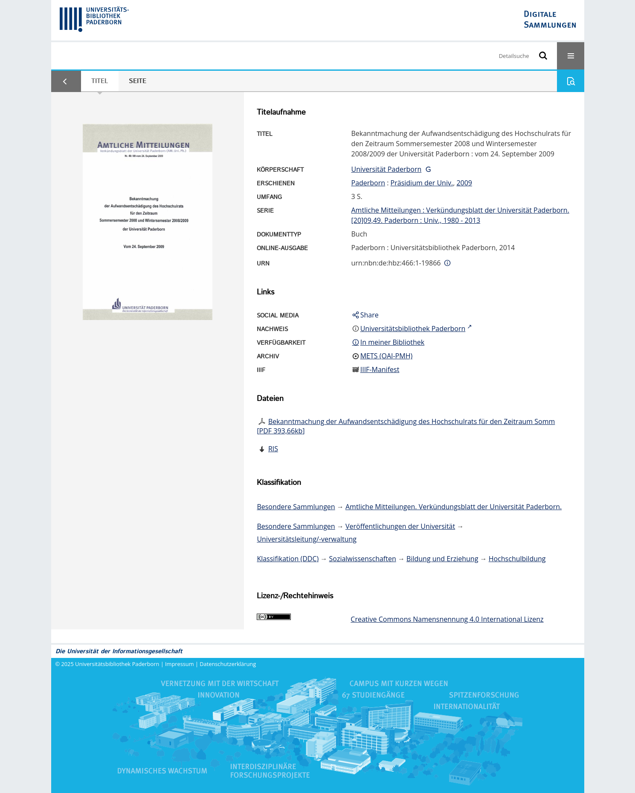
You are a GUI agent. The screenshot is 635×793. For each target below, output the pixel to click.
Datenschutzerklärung (228, 664)
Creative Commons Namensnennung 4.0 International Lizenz (447, 619)
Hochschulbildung (517, 558)
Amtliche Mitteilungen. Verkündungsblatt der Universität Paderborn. (453, 506)
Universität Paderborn (386, 169)
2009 (464, 182)
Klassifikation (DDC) (288, 558)
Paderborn (368, 182)
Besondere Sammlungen (296, 506)
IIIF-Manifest (380, 369)
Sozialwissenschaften (362, 558)
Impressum (179, 664)
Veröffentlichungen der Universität (400, 526)
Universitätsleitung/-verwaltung (307, 539)
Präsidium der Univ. (422, 182)
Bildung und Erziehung (442, 558)
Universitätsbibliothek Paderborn (117, 664)
